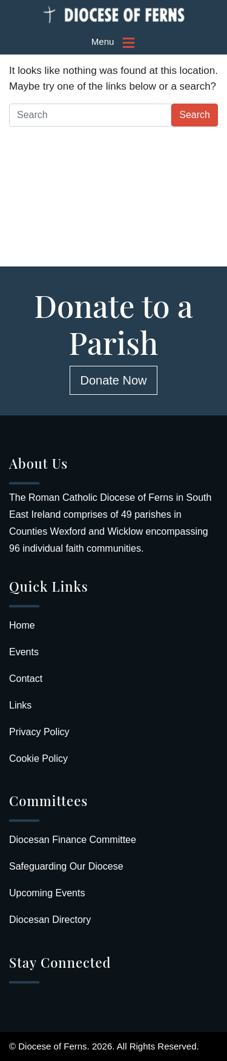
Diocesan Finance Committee (72, 840)
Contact (25, 678)
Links (20, 705)
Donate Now (113, 380)
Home (22, 625)
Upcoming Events (47, 893)
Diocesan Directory (50, 919)
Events (24, 652)
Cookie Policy (38, 758)
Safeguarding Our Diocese (66, 866)
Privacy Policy (39, 732)
